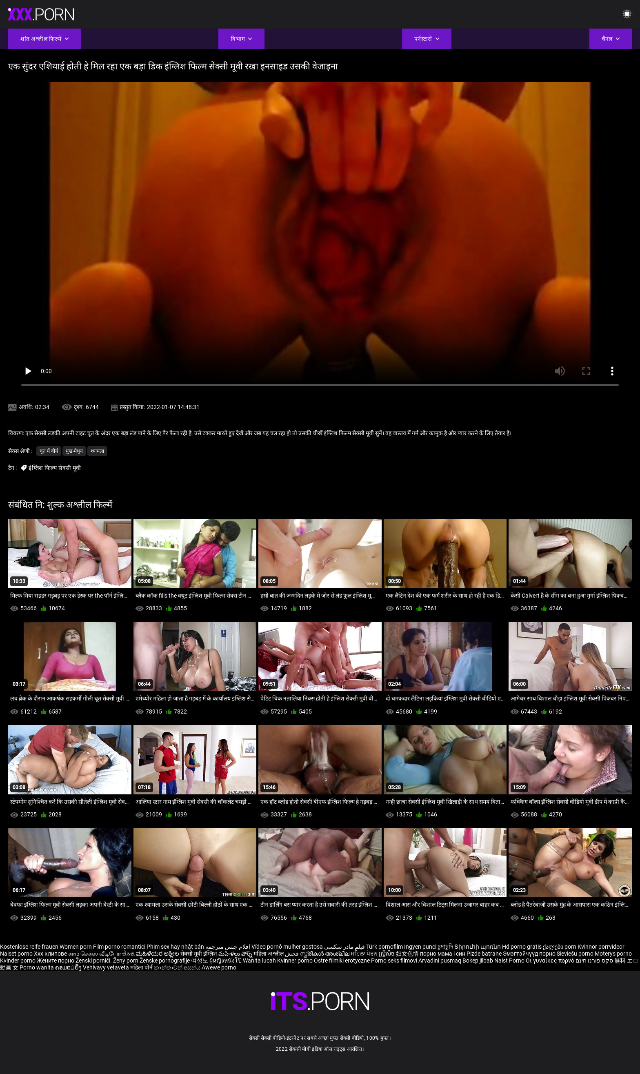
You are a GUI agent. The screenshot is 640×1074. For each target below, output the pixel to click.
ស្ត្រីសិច (387, 953)
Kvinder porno (18, 960)
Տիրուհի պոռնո (478, 946)
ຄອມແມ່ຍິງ (69, 967)
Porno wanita (37, 967)
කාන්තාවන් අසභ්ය (178, 967)
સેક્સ (128, 953)
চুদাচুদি (445, 946)
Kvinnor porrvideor (601, 946)
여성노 (200, 960)
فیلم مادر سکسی (344, 946)
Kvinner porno (295, 960)
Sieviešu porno (576, 953)
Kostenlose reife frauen (29, 946)
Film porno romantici (119, 946)
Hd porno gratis (522, 946)
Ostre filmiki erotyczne (342, 960)
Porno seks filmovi (394, 960)
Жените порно (56, 960)
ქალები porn (560, 946)
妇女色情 (408, 953)
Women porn (76, 946)
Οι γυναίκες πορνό (551, 960)
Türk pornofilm (384, 946)
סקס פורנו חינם (594, 960)
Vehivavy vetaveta (106, 967)
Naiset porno (17, 953)
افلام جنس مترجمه (227, 946)
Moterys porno (613, 953)
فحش (292, 953)
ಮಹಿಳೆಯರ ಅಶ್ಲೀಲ (158, 953)
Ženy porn (126, 960)
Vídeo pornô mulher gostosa (287, 946)
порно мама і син (442, 953)
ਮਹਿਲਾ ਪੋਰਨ (365, 953)
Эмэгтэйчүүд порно (530, 953)
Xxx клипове (50, 953)
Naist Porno (510, 960)
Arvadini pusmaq (440, 960)
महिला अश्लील (269, 953)
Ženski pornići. (94, 960)
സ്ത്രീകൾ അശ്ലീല (325, 953)
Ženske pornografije (165, 960)
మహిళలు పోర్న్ (235, 953)
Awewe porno (219, 967)
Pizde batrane (484, 953)
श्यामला (97, 451)
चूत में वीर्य (49, 451)
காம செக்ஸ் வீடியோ (94, 953)
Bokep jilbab (477, 960)
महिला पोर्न (142, 967)
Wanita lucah (260, 960)
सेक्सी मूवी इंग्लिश (198, 953)
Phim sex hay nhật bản (175, 946)
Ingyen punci (420, 946)
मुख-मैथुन (74, 451)
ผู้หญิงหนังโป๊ (226, 960)
